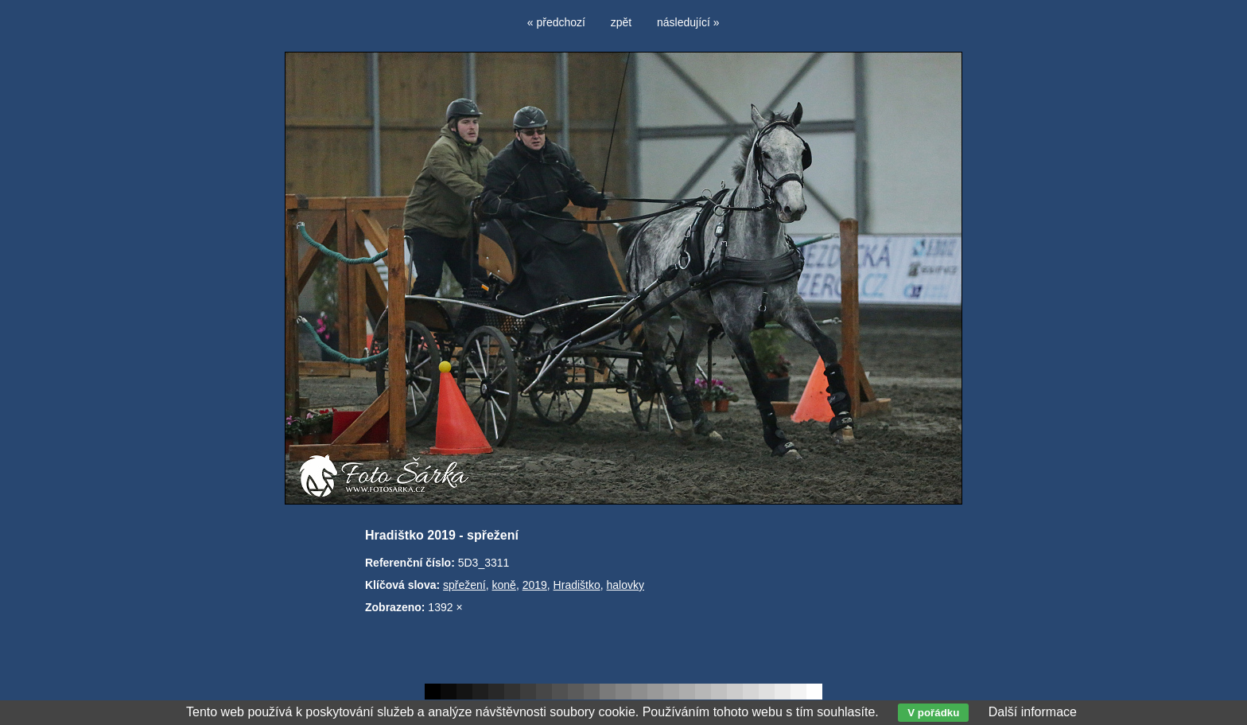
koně (504, 585)
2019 (534, 585)
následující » (688, 22)
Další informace (1033, 712)
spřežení (464, 585)
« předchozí (556, 22)
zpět (621, 22)
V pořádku (933, 713)
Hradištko (577, 585)
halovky (625, 585)
